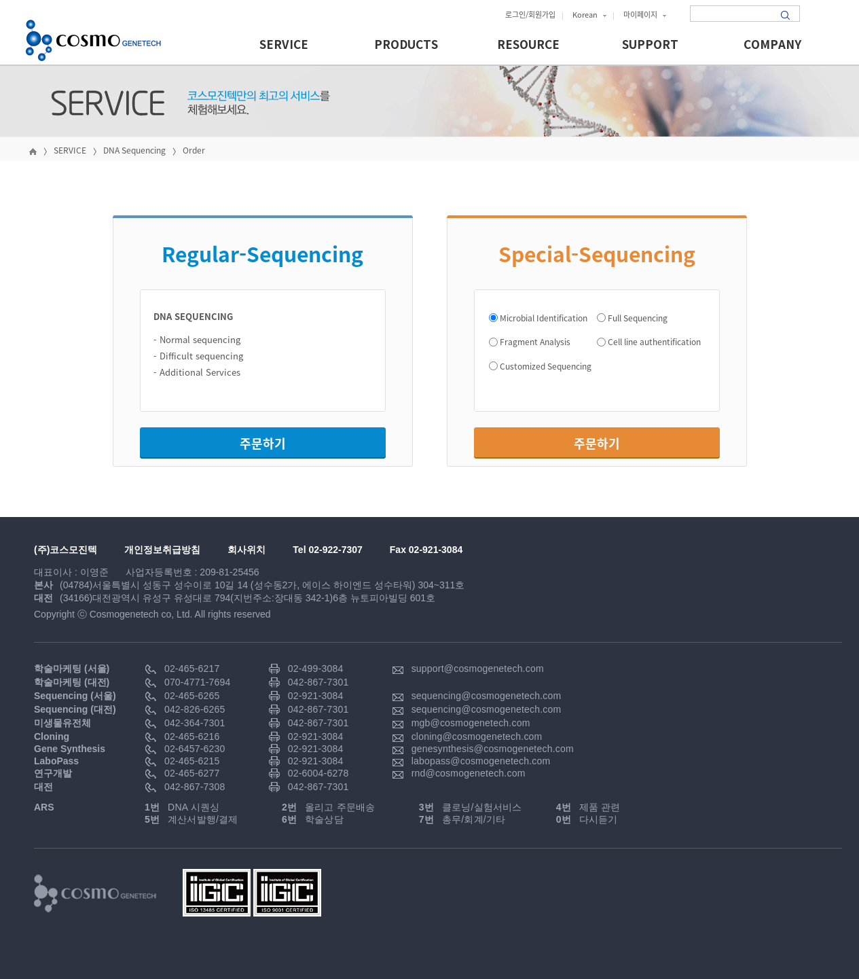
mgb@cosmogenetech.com (471, 722)
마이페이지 (644, 14)
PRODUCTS (406, 45)
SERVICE (283, 45)
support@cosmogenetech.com (478, 668)
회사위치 (246, 549)
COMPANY (772, 45)
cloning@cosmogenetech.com (477, 736)
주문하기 (263, 443)
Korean (589, 14)
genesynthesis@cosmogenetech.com (493, 748)
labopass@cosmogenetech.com (481, 760)
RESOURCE (528, 45)
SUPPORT (650, 45)
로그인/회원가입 (530, 14)
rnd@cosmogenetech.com (469, 773)
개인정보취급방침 (162, 549)
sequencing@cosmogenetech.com (487, 695)
